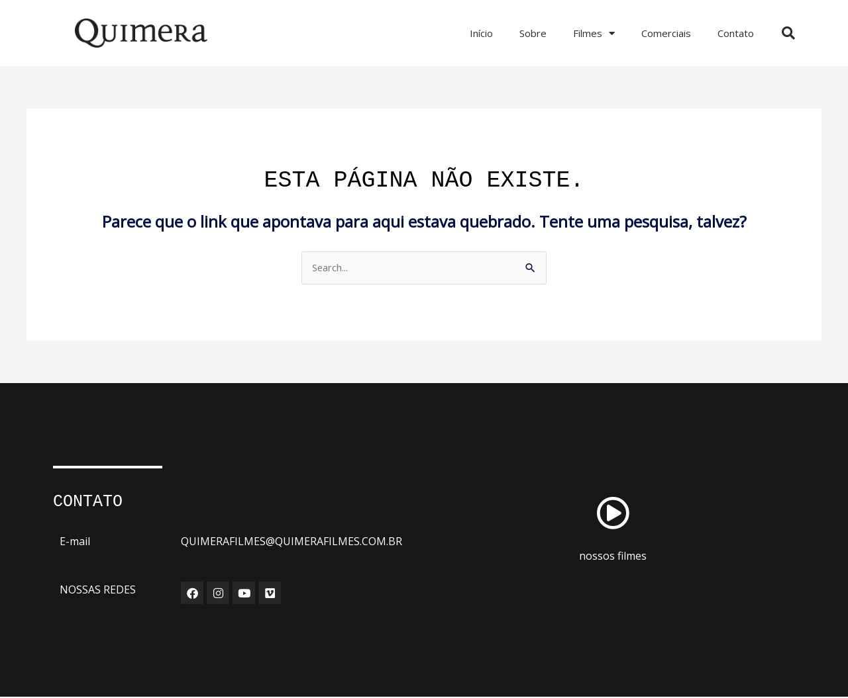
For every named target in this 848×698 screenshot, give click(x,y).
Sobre (533, 33)
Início (481, 33)
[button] (788, 33)
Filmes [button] (594, 33)
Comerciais (666, 33)
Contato (735, 33)
